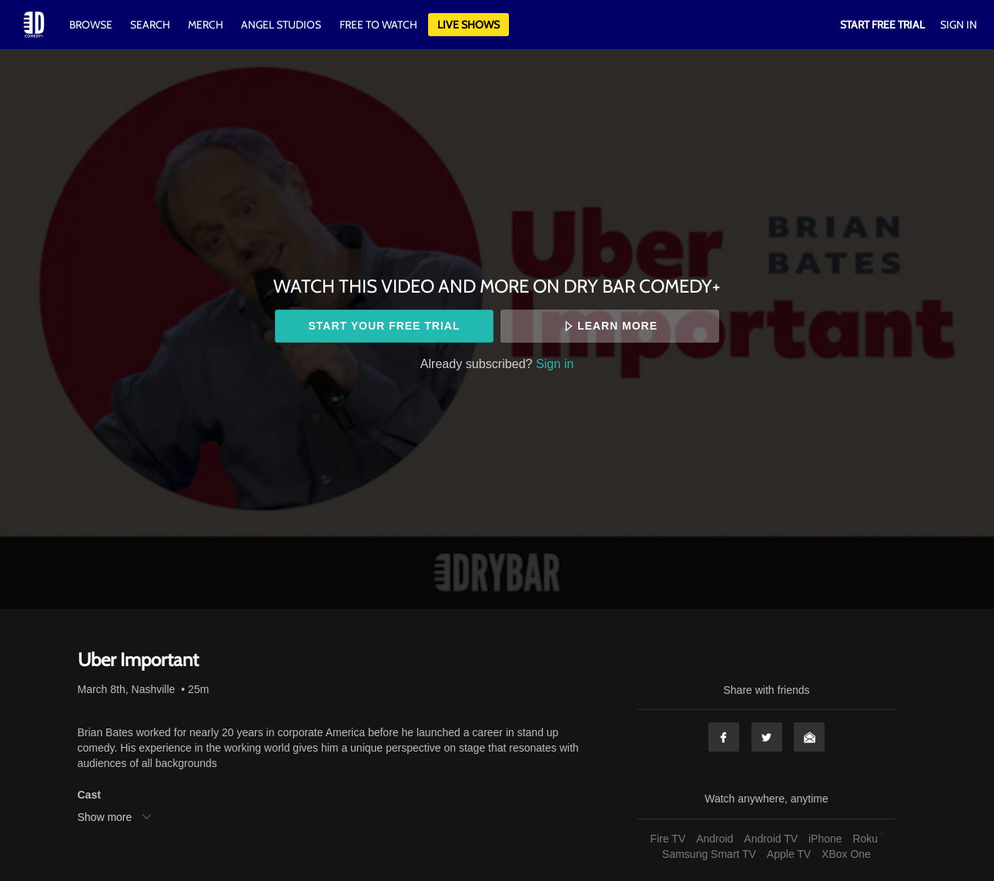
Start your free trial (384, 326)
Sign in (555, 363)
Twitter (767, 737)
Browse (92, 25)
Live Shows (468, 25)
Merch (205, 25)
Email (809, 737)
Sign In (958, 25)
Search (151, 25)
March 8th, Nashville (127, 689)
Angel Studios (281, 25)
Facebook (724, 737)
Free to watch (378, 25)
